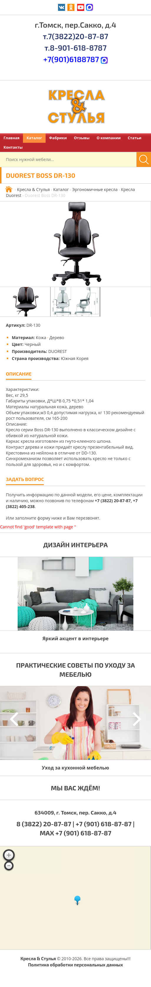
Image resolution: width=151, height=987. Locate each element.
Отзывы (81, 137)
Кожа (41, 337)
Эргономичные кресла (94, 189)
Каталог (34, 137)
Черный (32, 344)
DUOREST (57, 351)
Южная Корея (74, 358)
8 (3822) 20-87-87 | (46, 823)
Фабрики (58, 137)
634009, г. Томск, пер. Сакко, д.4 (75, 812)
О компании (109, 137)
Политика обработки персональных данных (75, 964)
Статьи (134, 137)
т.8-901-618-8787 (75, 47)
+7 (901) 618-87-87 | (105, 823)
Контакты (13, 147)
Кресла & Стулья (33, 189)
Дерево (56, 337)
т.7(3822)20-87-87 (75, 36)
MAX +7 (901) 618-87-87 (75, 833)
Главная (11, 137)
